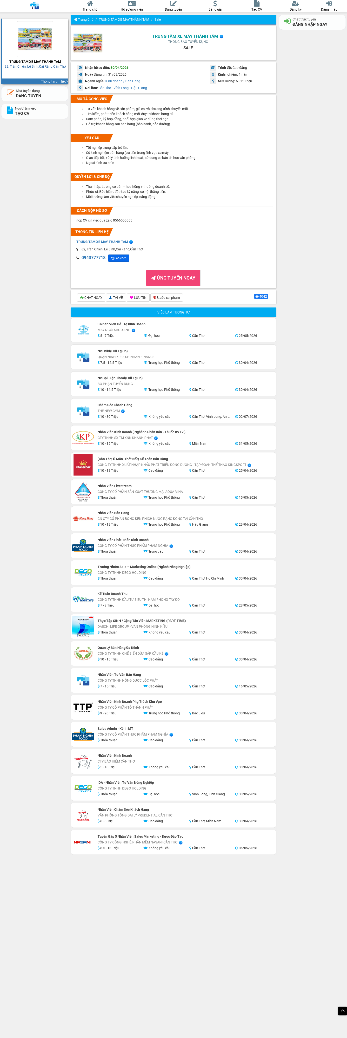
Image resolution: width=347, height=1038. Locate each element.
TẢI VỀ (116, 298)
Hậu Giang (139, 88)
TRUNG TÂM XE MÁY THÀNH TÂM (124, 19)
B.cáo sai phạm (166, 298)
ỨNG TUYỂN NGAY (173, 278)
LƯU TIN (138, 298)
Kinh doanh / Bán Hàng (122, 81)
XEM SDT (93, 258)
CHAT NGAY (91, 298)
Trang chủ (83, 19)
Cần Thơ (105, 88)
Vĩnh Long (121, 88)
